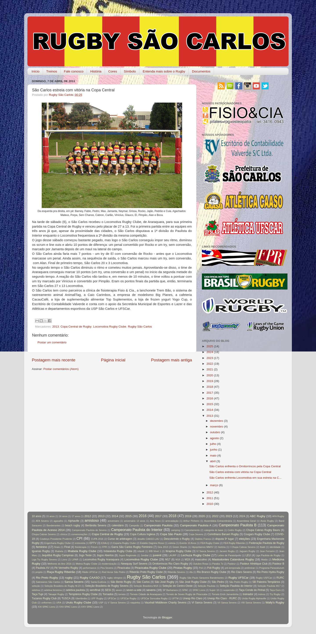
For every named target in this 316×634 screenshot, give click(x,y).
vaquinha (135, 602)
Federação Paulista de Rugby (266, 543)
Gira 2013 (163, 547)
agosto (214, 438)
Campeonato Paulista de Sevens (89, 530)
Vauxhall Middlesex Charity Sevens (165, 602)
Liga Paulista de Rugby (268, 555)
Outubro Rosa (200, 563)
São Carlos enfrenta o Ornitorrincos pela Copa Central (245, 466)
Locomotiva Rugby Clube (109, 326)
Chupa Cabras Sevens (44, 534)
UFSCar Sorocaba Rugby (154, 598)
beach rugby (72, 525)
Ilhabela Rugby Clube (82, 551)
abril (213, 461)
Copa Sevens (196, 534)
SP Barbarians (170, 590)
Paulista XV (43, 567)
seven (119, 590)
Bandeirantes (54, 525)
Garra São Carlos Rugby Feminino (132, 547)
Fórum (94, 547)
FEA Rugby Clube (209, 543)
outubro (215, 432)
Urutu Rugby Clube (78, 602)
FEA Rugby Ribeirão (234, 543)
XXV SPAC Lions (90, 606)
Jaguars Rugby (247, 551)
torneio (122, 594)
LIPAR (75, 559)
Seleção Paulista (206, 586)
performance (89, 568)
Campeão (134, 525)
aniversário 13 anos (134, 521)
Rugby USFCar (264, 577)
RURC (280, 577)
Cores (112, 71)
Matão (264, 559)
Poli (201, 568)
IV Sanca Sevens (205, 551)
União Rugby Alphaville (254, 598)
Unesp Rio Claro (192, 598)
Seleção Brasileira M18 (146, 586)
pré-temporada (232, 568)
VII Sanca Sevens (227, 602)
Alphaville (73, 520)
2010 (209, 503)
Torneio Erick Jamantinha (225, 594)
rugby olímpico (114, 577)
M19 (187, 559)
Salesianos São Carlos (48, 582)
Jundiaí (145, 555)
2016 (209, 398)
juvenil (157, 555)
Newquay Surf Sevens (134, 563)
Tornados (107, 594)
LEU (248, 555)
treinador (248, 594)
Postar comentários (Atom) (61, 369)
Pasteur (232, 563)
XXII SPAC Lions (68, 606)
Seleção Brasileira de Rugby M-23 (62, 586)
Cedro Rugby (235, 530)
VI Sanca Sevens (202, 602)
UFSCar (112, 598)
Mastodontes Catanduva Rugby (233, 559)
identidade (275, 547)
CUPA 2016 (97, 539)
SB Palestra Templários (266, 581)
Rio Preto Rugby (47, 577)
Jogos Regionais (127, 555)
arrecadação (172, 521)
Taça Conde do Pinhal (252, 590)
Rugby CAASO (90, 577)
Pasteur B (278, 563)
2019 (209, 381)
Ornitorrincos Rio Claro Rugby (170, 563)
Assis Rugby (267, 521)
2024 (209, 352)
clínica (63, 534)
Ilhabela (59, 551)
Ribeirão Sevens (176, 572)
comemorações (79, 534)
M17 (168, 559)
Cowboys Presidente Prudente (56, 539)
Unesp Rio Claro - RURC (222, 598)
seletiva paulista (75, 590)
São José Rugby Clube (193, 581)
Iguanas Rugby (41, 551)
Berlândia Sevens (95, 525)
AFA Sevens (42, 521)
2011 (209, 498)
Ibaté (262, 547)
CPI (80, 538)
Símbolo (130, 71)
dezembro (216, 420)
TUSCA (65, 598)
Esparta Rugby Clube (124, 543)
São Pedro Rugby (238, 582)
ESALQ (105, 543)
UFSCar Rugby (128, 598)
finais (57, 547)
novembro (216, 426)
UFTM (175, 598)
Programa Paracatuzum (271, 568)
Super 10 (214, 590)
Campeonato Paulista (158, 525)
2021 (209, 369)
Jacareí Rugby (227, 551)
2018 (209, 386)
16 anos (63, 516)
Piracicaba (123, 567)
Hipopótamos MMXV (203, 547)
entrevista (80, 543)
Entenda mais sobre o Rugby (164, 71)
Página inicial (113, 360)
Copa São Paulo (171, 534)
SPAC (185, 590)
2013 (55, 326)
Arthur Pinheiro (191, 521)
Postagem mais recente (53, 360)
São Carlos (143, 581)
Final (67, 547)
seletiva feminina (53, 590)
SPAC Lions (198, 590)
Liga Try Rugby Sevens (44, 559)
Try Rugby (275, 594)
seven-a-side (134, 590)
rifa (191, 572)
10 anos (36, 516)
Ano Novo (155, 521)
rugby (69, 577)
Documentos (201, 71)
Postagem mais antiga (171, 360)
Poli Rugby (213, 567)
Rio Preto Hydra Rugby (270, 572)
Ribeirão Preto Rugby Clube (146, 572)
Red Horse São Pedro (113, 572)
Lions (64, 559)
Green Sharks (179, 547)
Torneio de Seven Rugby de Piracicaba (186, 594)
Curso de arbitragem (120, 538)
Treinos (51, 71)
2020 (209, 375)
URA (58, 602)
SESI (108, 590)
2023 (209, 358)
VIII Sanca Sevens (251, 602)
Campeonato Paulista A (195, 525)
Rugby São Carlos (140, 326)
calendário (117, 525)
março (214, 485)
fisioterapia (80, 547)
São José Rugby (164, 581)
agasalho (58, 521)
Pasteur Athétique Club (254, 563)
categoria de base (213, 530)
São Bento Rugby (121, 581)
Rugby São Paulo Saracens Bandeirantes (202, 577)
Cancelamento (192, 530)
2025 (209, 346)
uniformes (46, 602)
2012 (209, 492)
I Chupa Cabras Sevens (242, 547)
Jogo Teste (85, 555)
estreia (171, 543)
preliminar (249, 568)
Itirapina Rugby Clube (178, 551)
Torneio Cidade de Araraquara (146, 594)
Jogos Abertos (105, 555)
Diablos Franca (203, 539)
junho (213, 449)
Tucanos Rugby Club (44, 598)
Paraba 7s (217, 563)
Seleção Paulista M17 (268, 586)
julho (213, 444)
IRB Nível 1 (155, 551)
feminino (41, 547)
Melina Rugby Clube (86, 563)
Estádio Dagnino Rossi (152, 543)
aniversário (113, 521)
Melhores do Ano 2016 (59, 563)
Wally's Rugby (275, 602)
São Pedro (218, 581)
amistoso (92, 520)
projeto (39, 572)
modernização (109, 563)
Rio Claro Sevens (241, 572)
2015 (209, 404)
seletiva (36, 590)
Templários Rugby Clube (83, 594)
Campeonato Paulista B (238, 525)
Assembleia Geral (246, 521)
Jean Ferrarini (267, 551)
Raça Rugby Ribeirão (61, 572)
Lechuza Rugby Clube (195, 555)
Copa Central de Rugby (76, 326)
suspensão (229, 590)
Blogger (167, 617)
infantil (140, 551)
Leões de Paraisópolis (229, 555)
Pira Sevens (106, 568)
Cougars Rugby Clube (257, 534)
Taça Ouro (275, 590)
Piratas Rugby (182, 567)
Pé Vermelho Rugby (66, 567)
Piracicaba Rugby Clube (150, 567)
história (222, 547)
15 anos (50, 516)
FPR (104, 547)
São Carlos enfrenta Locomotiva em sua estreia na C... (245, 477)
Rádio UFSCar (89, 572)
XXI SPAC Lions (46, 606)
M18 (178, 559)
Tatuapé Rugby (56, 594)
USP (101, 602)
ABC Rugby (257, 516)
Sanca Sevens (73, 581)
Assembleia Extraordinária (218, 521)
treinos (261, 594)
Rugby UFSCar (238, 577)
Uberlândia (81, 598)
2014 (209, 409)
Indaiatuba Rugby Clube (118, 551)
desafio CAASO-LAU (148, 539)
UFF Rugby (97, 598)
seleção (36, 586)
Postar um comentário (52, 342)
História (95, 71)
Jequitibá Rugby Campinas (57, 555)
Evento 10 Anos (188, 543)
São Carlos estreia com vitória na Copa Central (240, 472)
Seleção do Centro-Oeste (177, 585)
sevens (151, 590)
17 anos (76, 516)
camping (175, 530)
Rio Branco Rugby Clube (211, 572)
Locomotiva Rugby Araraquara (101, 559)
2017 (209, 392)
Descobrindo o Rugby (177, 538)
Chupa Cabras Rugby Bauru (263, 530)
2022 (209, 363)
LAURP (172, 555)
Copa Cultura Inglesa (142, 534)
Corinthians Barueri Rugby (223, 534)
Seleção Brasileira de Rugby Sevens (107, 585)
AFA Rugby (278, 516)
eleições (244, 538)
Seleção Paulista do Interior (236, 585)
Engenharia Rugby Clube (57, 543)
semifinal (95, 590)
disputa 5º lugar (224, 538)
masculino (201, 559)
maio (213, 455)
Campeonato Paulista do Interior (136, 530)
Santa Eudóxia (98, 582)
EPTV (93, 543)
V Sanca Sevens (117, 602)
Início (36, 71)
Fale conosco (73, 71)
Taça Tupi (37, 594)
